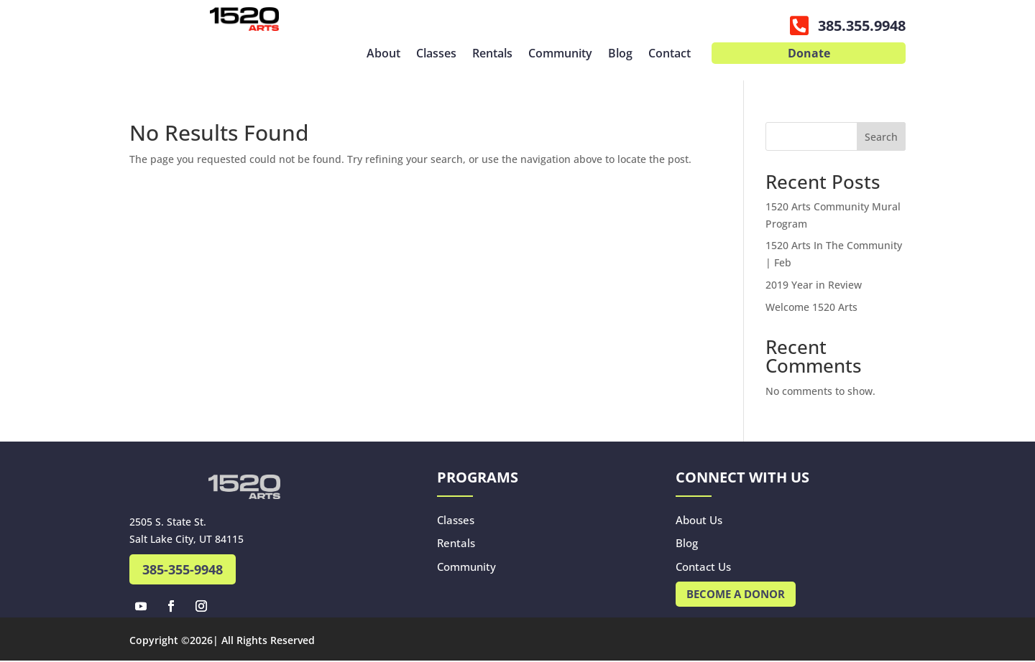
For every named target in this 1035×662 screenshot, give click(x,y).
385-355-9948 (182, 569)
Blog (620, 54)
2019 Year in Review (813, 285)
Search (881, 137)
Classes (436, 54)
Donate (809, 54)
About (383, 54)
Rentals (492, 54)
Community (560, 54)
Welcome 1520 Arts (811, 307)
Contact (669, 54)
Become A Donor (735, 594)
